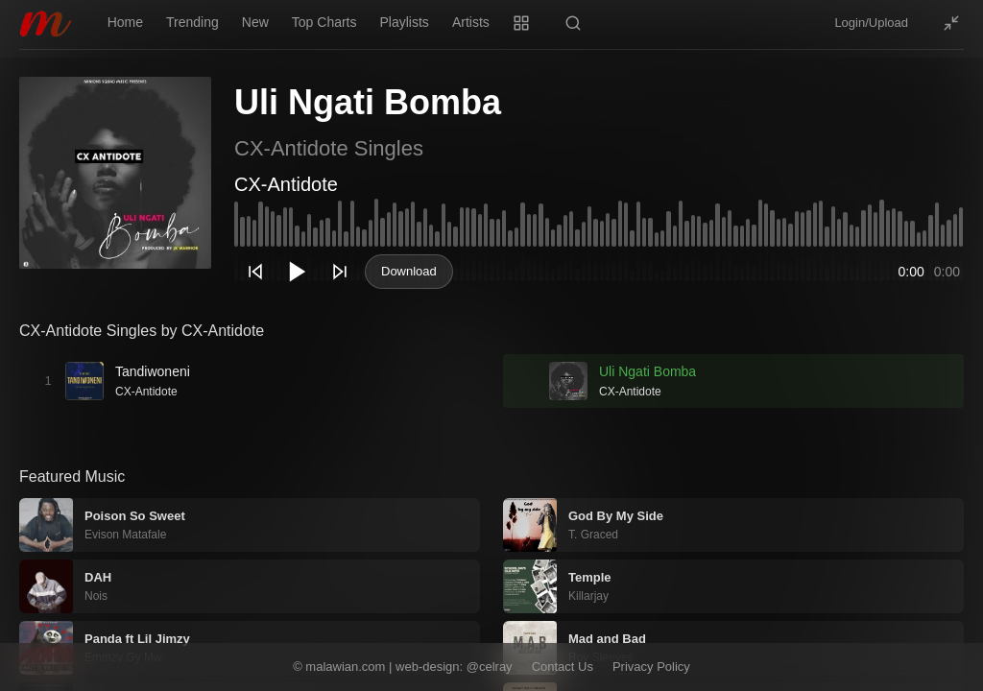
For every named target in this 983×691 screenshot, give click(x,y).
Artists (471, 22)
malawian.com (345, 666)
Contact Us (562, 666)
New (255, 22)
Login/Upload (871, 22)
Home (125, 22)
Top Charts (324, 22)
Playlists (404, 22)
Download (409, 271)
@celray (490, 666)
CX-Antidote (286, 184)
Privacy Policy (651, 666)
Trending (192, 22)
